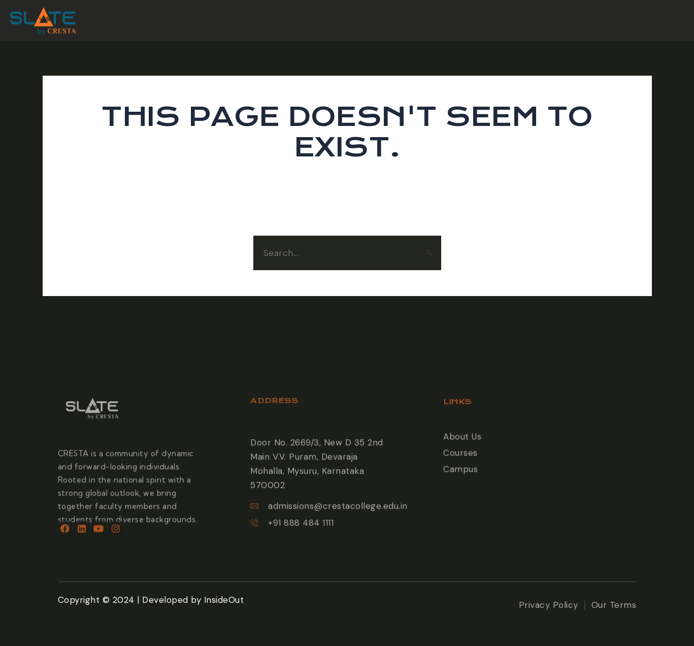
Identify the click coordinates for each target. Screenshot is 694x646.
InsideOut (224, 599)
